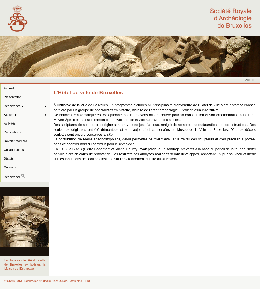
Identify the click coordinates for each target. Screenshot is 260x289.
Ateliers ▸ (10, 114)
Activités (10, 123)
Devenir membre (15, 141)
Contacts (10, 167)
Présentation (13, 97)
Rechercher (14, 176)
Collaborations (14, 149)
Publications (12, 132)
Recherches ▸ (13, 106)
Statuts (9, 158)
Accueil (249, 79)
